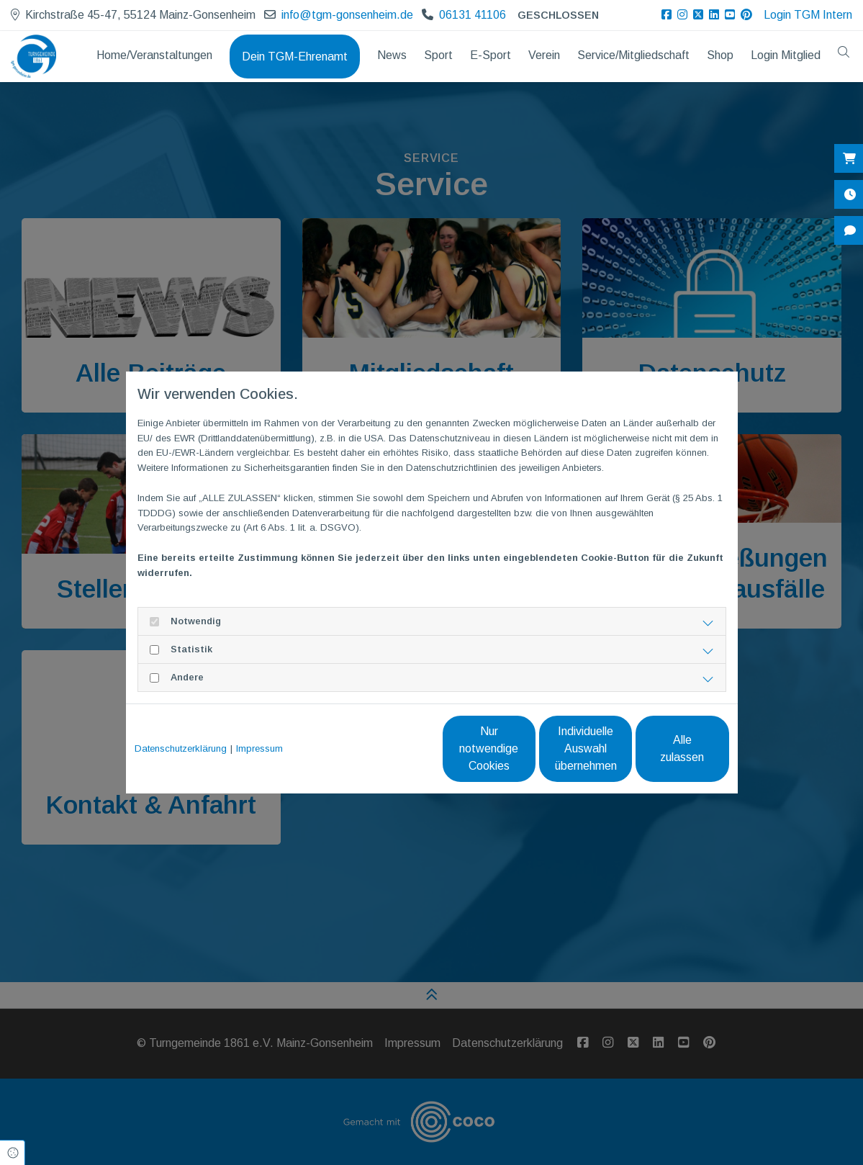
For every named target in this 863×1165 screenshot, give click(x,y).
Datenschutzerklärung (181, 748)
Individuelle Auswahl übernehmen (526, 748)
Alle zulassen (662, 748)
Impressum (259, 748)
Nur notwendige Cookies (389, 748)
